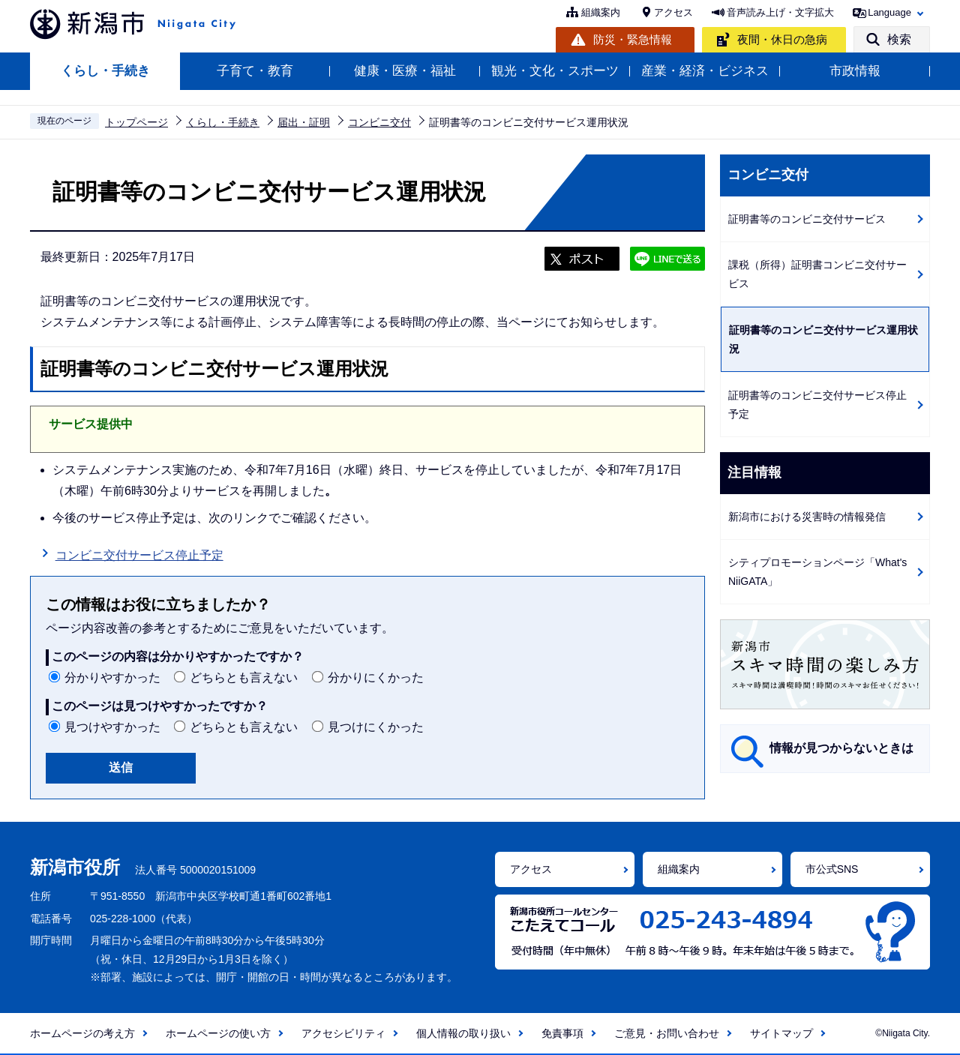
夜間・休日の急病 (782, 39)
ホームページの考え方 (82, 1033)
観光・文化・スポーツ (555, 71)
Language (889, 12)
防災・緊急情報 (632, 39)
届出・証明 (304, 122)
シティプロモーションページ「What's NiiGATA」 (817, 571)
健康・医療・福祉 (405, 71)
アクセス (673, 12)
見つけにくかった (376, 727)
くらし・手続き (105, 71)
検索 (899, 39)
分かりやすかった (112, 677)
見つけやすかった (112, 727)
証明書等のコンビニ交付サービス (807, 219)
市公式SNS (832, 869)
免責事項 (563, 1033)
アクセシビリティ (344, 1033)
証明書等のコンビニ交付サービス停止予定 (817, 404)
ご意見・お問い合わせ (666, 1033)
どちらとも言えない (244, 677)
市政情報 (855, 71)
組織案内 (600, 12)
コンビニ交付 (379, 122)
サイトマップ (781, 1033)
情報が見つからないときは (842, 748)
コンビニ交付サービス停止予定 (140, 555)
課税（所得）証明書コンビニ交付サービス (817, 274)
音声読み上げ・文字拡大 (780, 12)
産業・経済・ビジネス (705, 71)
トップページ (136, 122)
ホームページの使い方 (218, 1033)
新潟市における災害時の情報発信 (807, 517)
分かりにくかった (376, 677)
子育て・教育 (255, 71)
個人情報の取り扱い (463, 1033)
